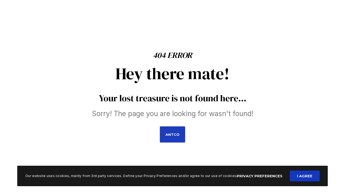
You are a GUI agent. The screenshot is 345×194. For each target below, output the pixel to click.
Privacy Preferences (259, 176)
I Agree (304, 176)
